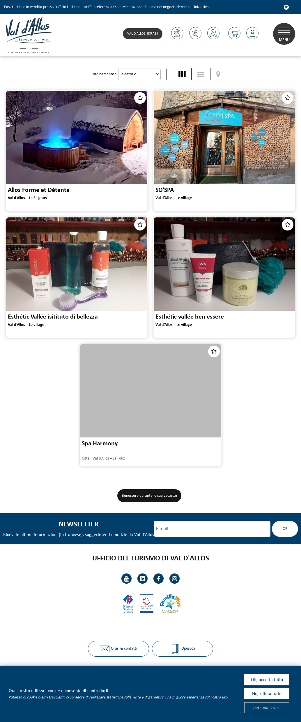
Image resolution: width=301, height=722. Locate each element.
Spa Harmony (100, 443)
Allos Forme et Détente (39, 190)
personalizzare (267, 707)
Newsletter (78, 524)
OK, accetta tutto (267, 680)
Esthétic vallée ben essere (189, 316)
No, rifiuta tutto (266, 693)
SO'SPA (164, 190)
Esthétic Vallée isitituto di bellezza (53, 316)
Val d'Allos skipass (142, 33)
